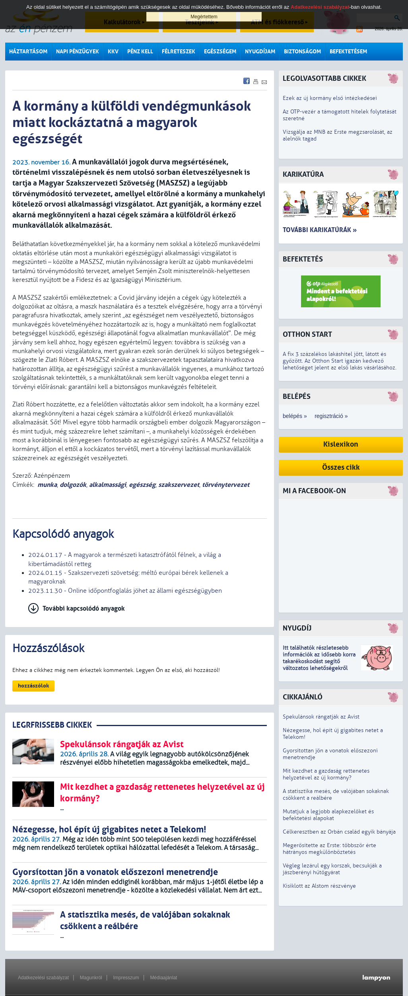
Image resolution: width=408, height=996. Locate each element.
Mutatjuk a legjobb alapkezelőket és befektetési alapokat (328, 815)
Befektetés (303, 259)
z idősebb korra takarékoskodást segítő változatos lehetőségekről (319, 661)
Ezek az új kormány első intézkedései (330, 98)
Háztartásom (28, 51)
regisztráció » (331, 416)
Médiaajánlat (163, 977)
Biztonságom (302, 51)
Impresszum (126, 977)
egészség (142, 484)
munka (47, 484)
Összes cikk (341, 467)
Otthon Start (307, 334)
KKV (113, 51)
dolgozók (73, 484)
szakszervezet (178, 484)
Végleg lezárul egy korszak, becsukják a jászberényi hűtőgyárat (332, 869)
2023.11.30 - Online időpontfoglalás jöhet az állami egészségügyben (125, 590)
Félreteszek (178, 51)
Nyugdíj (297, 628)
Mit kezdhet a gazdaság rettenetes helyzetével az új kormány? (326, 774)
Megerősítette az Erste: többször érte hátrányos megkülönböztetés (329, 848)
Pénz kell (140, 51)
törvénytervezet (225, 484)
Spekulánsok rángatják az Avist (321, 716)
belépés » (295, 416)
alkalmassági (107, 484)
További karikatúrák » (320, 230)
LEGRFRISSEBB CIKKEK (52, 725)
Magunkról (91, 977)
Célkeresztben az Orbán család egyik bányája (339, 831)
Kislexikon (340, 444)
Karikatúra (303, 174)
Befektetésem (348, 51)
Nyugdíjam (260, 51)
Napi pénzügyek (77, 51)
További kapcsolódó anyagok (84, 608)
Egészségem (220, 51)
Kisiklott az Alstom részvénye (319, 886)
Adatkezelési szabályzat (43, 977)
